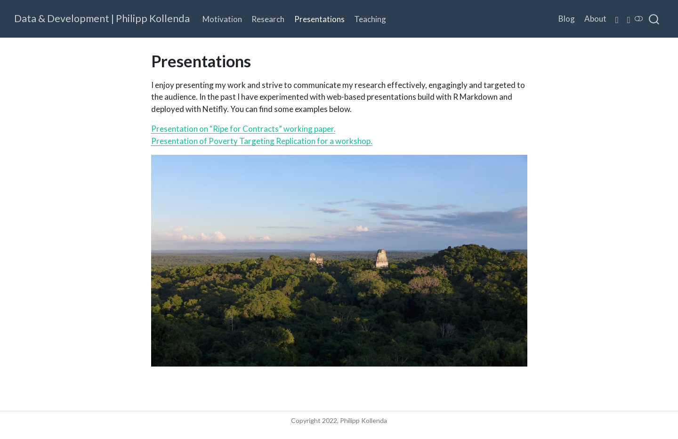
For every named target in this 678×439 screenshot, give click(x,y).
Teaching (370, 19)
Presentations (319, 19)
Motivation (222, 19)
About (595, 19)
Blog (566, 19)
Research (267, 19)
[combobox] (654, 19)
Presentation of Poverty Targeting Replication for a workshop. (261, 141)
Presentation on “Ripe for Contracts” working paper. (243, 129)
